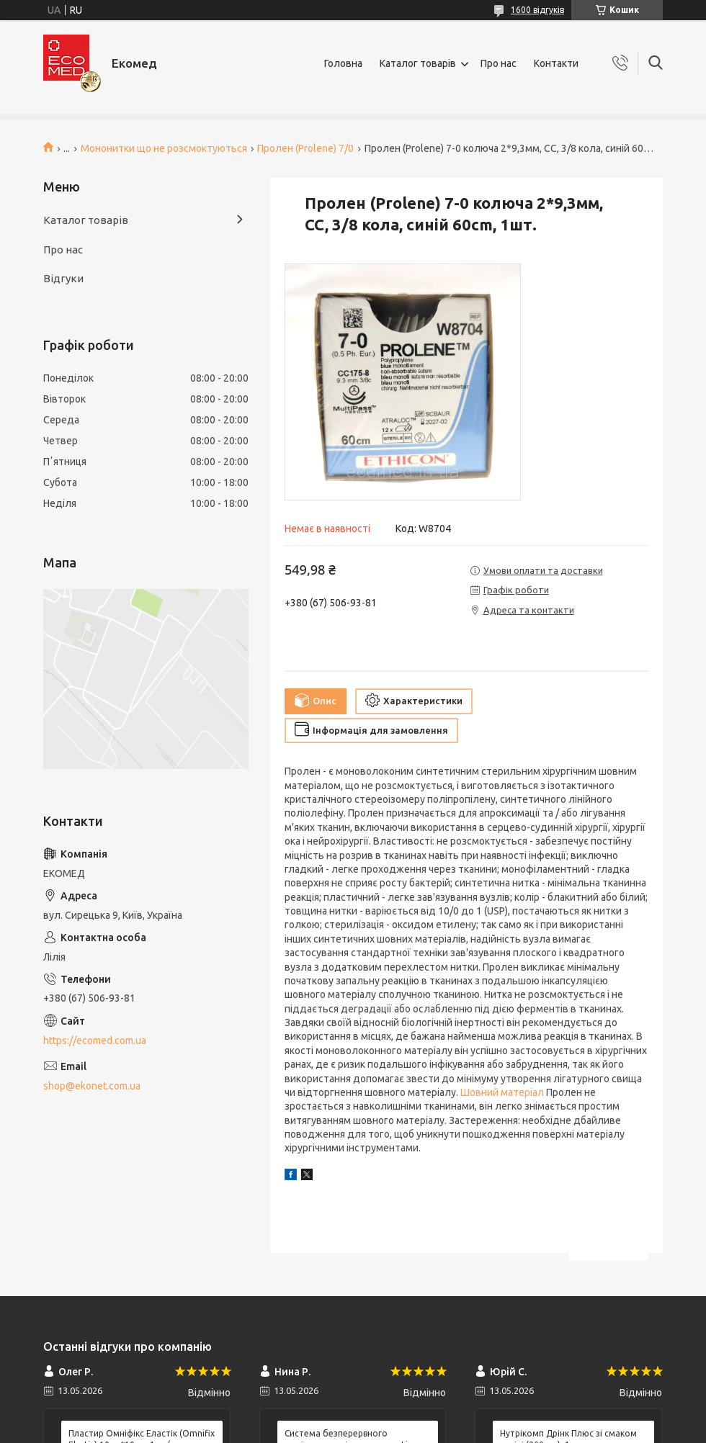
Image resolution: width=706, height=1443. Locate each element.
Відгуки (63, 278)
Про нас (499, 63)
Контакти (556, 63)
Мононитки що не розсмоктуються (164, 148)
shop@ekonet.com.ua (91, 1086)
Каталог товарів (418, 63)
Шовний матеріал (502, 1092)
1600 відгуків (537, 9)
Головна (343, 63)
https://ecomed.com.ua (94, 1040)
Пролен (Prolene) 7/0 (305, 148)
